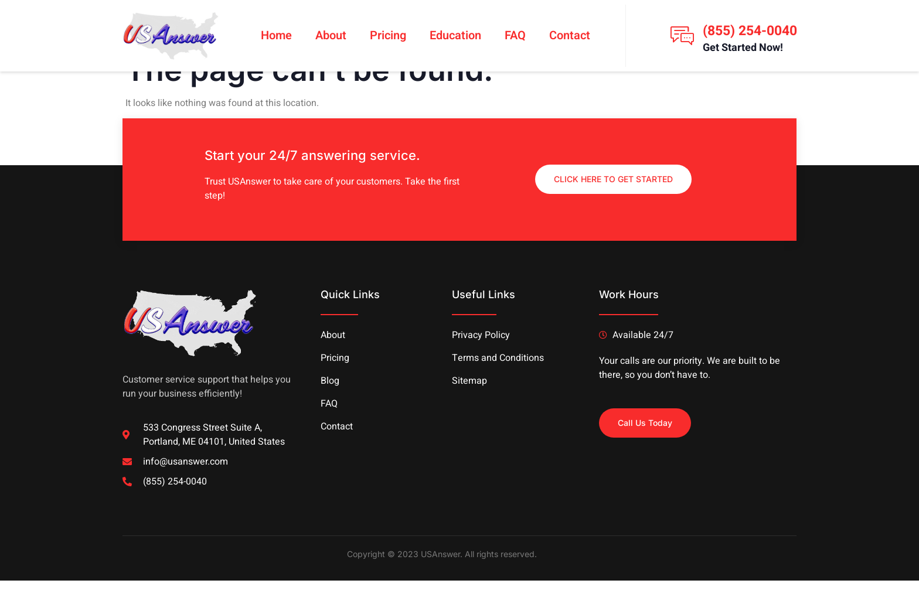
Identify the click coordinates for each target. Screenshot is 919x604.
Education (455, 35)
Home (276, 35)
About (330, 35)
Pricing (388, 35)
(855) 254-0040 (750, 31)
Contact (569, 35)
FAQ (515, 35)
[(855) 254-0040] (682, 35)
